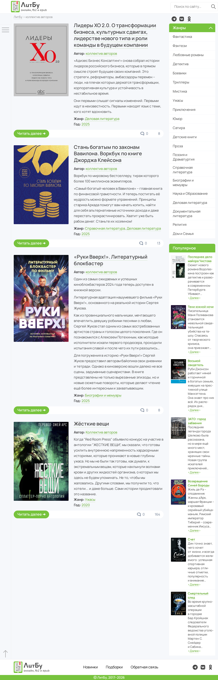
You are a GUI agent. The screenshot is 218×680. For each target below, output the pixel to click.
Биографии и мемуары (103, 395)
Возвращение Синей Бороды (198, 483)
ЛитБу (18, 17)
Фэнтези (180, 45)
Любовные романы (188, 54)
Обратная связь (144, 667)
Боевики (179, 73)
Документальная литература (186, 213)
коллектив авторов (101, 53)
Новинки (90, 667)
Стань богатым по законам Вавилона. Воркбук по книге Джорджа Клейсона (108, 154)
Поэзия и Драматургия (183, 157)
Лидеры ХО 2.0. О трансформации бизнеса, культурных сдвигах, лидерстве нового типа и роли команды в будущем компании (115, 35)
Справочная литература (105, 228)
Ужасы (90, 499)
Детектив (181, 64)
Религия (179, 224)
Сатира (179, 127)
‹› (194, 298)
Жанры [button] (193, 27)
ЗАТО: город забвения (197, 421)
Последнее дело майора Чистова (200, 259)
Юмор (177, 118)
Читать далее (29, 133)
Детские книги (185, 137)
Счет (191, 539)
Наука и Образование (190, 193)
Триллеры (181, 82)
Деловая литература (102, 118)
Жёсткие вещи (91, 423)
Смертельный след (198, 595)
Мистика (180, 91)
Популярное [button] (184, 248)
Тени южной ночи (201, 307)
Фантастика (182, 36)
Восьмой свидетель (195, 363)
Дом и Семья (183, 233)
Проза (178, 146)
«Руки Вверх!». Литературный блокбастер (110, 260)
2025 (86, 124)
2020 (86, 505)
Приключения (184, 109)
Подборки (114, 667)
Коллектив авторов (101, 432)
